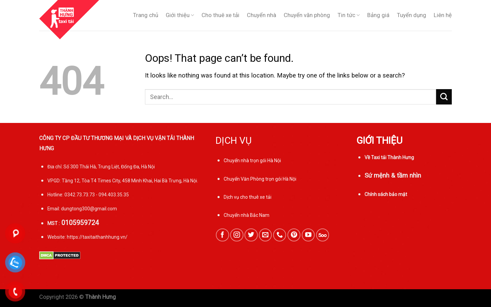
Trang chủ (145, 15)
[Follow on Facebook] (222, 234)
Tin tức (349, 15)
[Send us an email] (265, 234)
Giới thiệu (180, 15)
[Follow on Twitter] (250, 234)
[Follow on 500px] (322, 234)
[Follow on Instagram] (236, 234)
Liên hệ (443, 15)
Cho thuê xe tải (220, 15)
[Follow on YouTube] (308, 234)
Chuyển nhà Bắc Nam (246, 215)
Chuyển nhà (261, 15)
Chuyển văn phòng (307, 15)
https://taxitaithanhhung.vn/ (97, 237)
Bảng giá (378, 15)
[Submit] (444, 96)
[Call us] (279, 234)
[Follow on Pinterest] (293, 234)
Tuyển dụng (411, 15)
